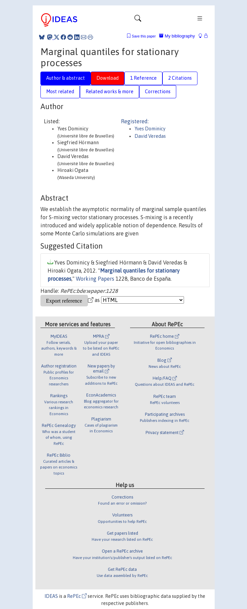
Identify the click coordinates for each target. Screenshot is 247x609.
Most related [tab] (60, 91)
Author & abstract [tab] (65, 78)
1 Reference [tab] (143, 78)
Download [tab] (107, 78)
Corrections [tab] (158, 91)
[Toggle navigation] (137, 20)
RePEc (77, 596)
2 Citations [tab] (180, 78)
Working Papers (95, 279)
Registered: (135, 121)
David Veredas (150, 136)
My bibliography (177, 36)
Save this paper (144, 36)
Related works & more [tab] (109, 91)
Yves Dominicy (149, 128)
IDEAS (51, 596)
